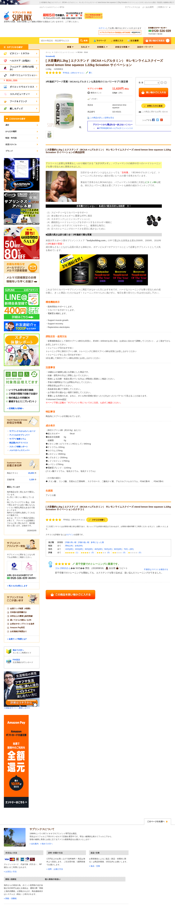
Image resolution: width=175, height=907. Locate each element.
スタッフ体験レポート (18, 447)
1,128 (31, 479)
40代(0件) (98, 549)
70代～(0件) (129, 549)
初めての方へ (18, 650)
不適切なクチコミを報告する (156, 569)
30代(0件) (89, 549)
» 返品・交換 (94, 866)
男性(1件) (69, 546)
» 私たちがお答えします (17, 586)
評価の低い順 (83, 542)
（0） (88, 552)
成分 (7, 125)
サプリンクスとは (132, 7)
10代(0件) (69, 549)
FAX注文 (16, 660)
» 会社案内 (34, 844)
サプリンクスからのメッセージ (22, 431)
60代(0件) (118, 549)
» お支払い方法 (10, 872)
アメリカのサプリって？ (19, 435)
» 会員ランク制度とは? (17, 639)
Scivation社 (50, 56)
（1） (72, 552)
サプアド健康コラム (17, 439)
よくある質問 (147, 7)
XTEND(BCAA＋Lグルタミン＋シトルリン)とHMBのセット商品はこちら (131, 128)
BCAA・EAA (11, 80)
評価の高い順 (70, 542)
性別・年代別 (11, 138)
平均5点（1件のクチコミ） (74, 73)
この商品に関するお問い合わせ (155, 112)
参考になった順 (97, 542)
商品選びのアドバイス (18, 443)
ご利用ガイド (162, 7)
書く (91, 73)
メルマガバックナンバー (19, 450)
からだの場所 (11, 131)
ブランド (9, 151)
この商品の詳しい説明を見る (102, 118)
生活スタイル (11, 144)
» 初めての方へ (46, 844)
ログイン (102, 28)
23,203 (31, 473)
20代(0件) (79, 549)
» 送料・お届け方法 (54, 869)
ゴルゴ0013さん (63, 568)
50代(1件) (108, 549)
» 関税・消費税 (10, 898)
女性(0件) (79, 546)
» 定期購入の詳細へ (15, 408)
